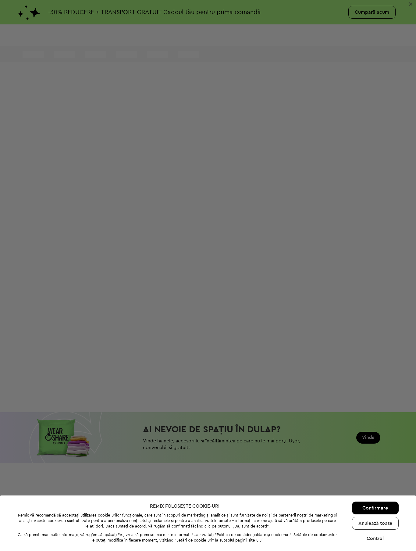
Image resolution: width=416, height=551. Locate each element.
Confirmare (375, 470)
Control (375, 501)
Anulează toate (375, 486)
